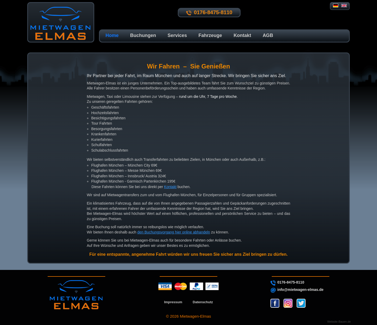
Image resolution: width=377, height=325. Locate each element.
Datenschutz (203, 302)
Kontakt (242, 35)
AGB (268, 35)
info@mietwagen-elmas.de (300, 289)
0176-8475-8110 (290, 282)
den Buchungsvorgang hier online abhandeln (173, 232)
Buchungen (143, 35)
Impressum (173, 302)
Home (112, 35)
